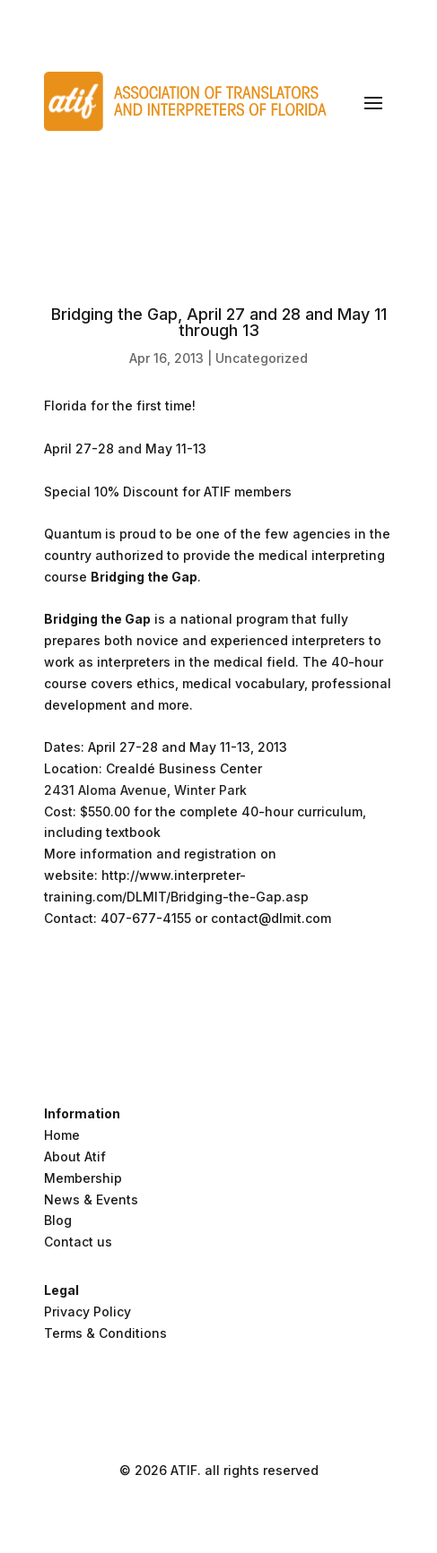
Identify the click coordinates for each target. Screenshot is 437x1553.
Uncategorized (261, 358)
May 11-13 (175, 448)
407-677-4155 (146, 918)
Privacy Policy (87, 1311)
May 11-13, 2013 (238, 747)
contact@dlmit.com (271, 918)
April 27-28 (79, 448)
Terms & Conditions (105, 1333)
